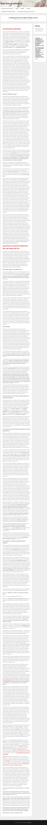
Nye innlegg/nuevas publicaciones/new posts (26, 11)
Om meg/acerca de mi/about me (7, 8)
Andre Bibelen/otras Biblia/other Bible (8, 11)
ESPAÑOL (22, 8)
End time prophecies (11, 3)
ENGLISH (28, 8)
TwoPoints (29, 822)
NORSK (17, 8)
